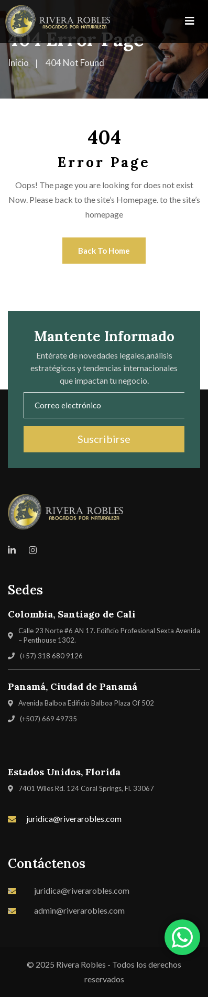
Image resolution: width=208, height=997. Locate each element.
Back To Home (104, 250)
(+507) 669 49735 (48, 718)
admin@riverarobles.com (79, 910)
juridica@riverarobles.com (74, 818)
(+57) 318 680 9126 (51, 656)
